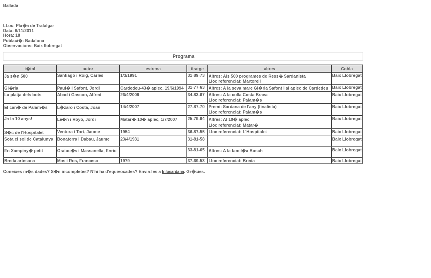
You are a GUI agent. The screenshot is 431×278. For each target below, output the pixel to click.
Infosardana (173, 172)
